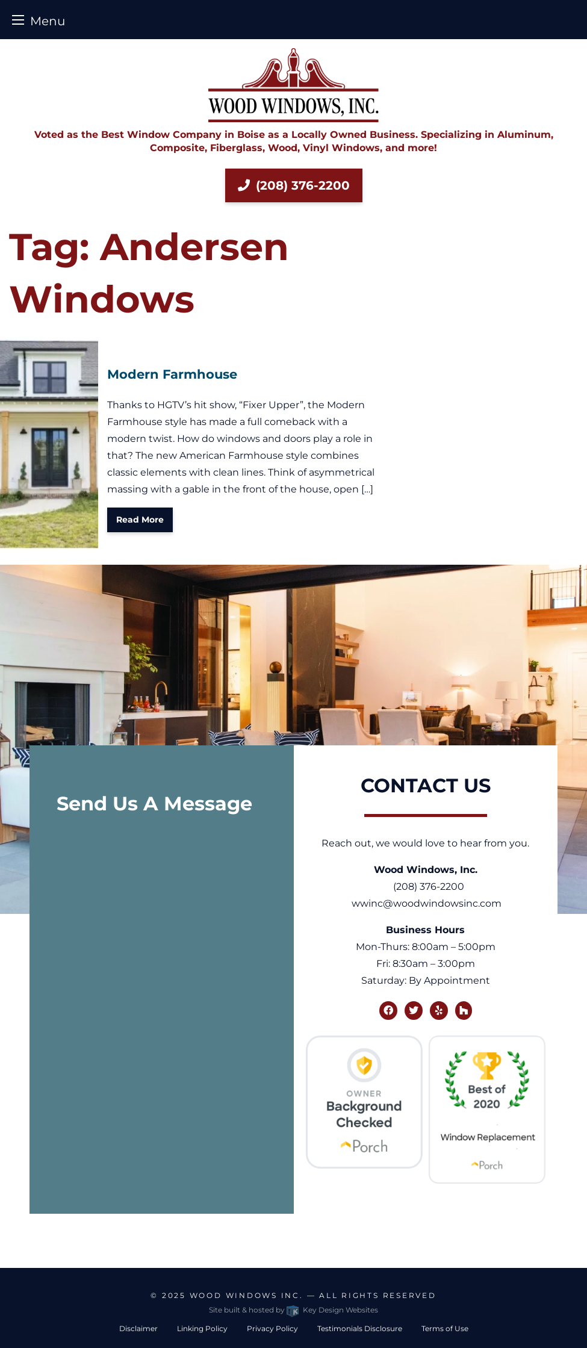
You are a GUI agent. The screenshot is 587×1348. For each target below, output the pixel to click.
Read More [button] (140, 519)
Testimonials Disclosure (359, 1328)
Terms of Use (444, 1328)
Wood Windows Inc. (246, 1295)
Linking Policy (202, 1328)
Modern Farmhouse (172, 374)
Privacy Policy (272, 1328)
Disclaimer (138, 1328)
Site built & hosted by (293, 1309)
